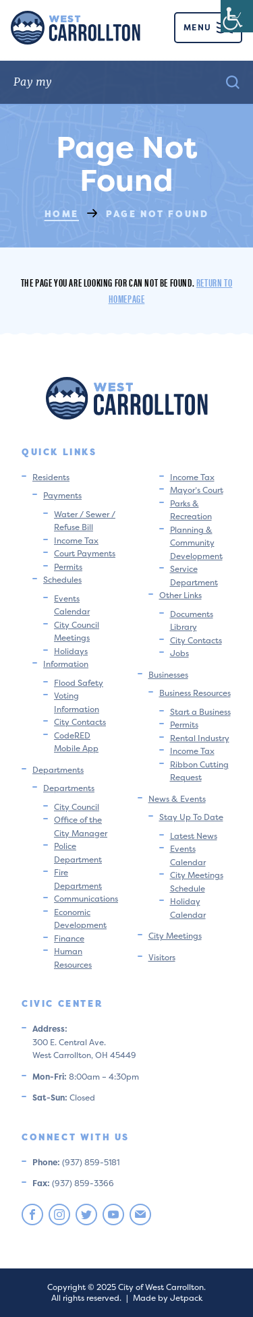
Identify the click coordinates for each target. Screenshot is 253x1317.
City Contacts (80, 722)
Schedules (62, 579)
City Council (76, 807)
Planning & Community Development (196, 543)
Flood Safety (78, 683)
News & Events (177, 798)
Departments (58, 769)
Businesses (168, 674)
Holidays (71, 651)
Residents (50, 477)
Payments (62, 495)
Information (65, 664)
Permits (68, 567)
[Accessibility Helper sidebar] (237, 16)
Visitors (161, 957)
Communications (86, 898)
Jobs (179, 653)
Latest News (193, 836)
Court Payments (84, 553)
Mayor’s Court (196, 490)
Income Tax (76, 540)
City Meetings (175, 935)
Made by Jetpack (167, 1298)
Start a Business (200, 712)
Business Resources (195, 693)
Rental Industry (199, 738)
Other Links (180, 595)
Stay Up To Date (191, 817)
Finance (69, 938)
